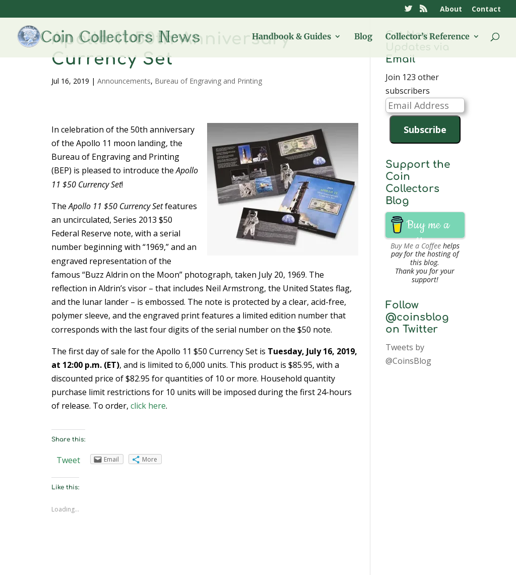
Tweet (68, 460)
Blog (363, 37)
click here (148, 405)
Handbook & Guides (291, 37)
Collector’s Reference (427, 37)
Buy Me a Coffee (416, 245)
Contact (486, 10)
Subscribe (425, 129)
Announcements (124, 81)
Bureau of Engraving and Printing (208, 81)
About (451, 10)
